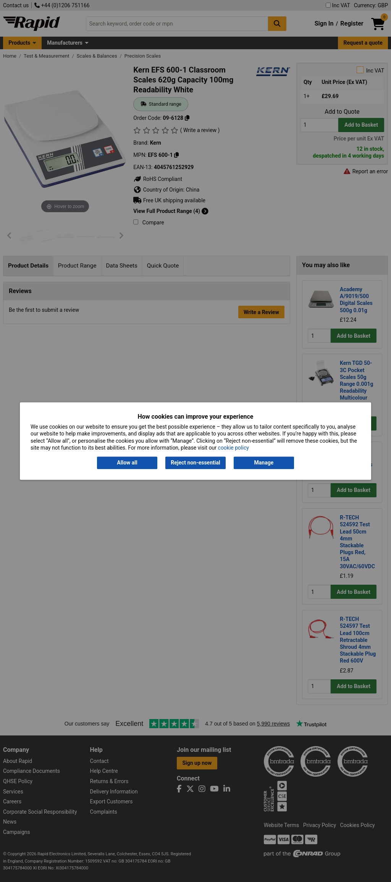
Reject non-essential (195, 463)
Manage (264, 463)
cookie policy (233, 448)
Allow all (127, 463)
